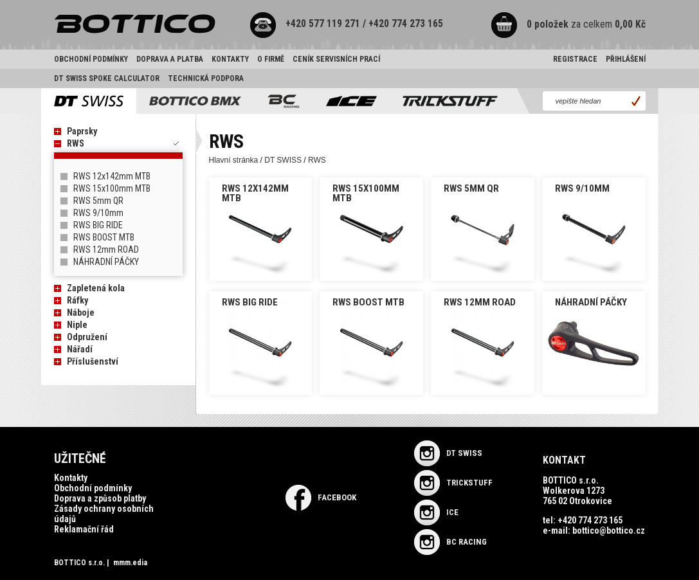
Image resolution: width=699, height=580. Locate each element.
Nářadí (80, 349)
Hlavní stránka (234, 160)
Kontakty (230, 59)
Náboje (81, 312)
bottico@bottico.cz (608, 530)
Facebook (321, 497)
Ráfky (77, 300)
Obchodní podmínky (91, 59)
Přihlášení (626, 59)
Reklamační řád (84, 529)
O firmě (270, 59)
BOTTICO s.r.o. (79, 562)
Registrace (575, 59)
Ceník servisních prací (336, 59)
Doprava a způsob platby (100, 498)
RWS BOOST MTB (103, 237)
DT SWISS (283, 160)
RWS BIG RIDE (98, 225)
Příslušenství (92, 361)
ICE (436, 512)
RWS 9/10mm (98, 212)
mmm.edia (130, 562)
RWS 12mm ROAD (106, 249)
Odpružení (87, 336)
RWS (75, 143)
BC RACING (450, 542)
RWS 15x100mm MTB (111, 188)
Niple (77, 324)
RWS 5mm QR (98, 200)
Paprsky (82, 131)
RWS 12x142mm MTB (111, 176)
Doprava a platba (169, 59)
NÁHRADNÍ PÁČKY (106, 261)
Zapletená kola (96, 288)
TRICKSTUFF (453, 482)
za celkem (571, 24)
